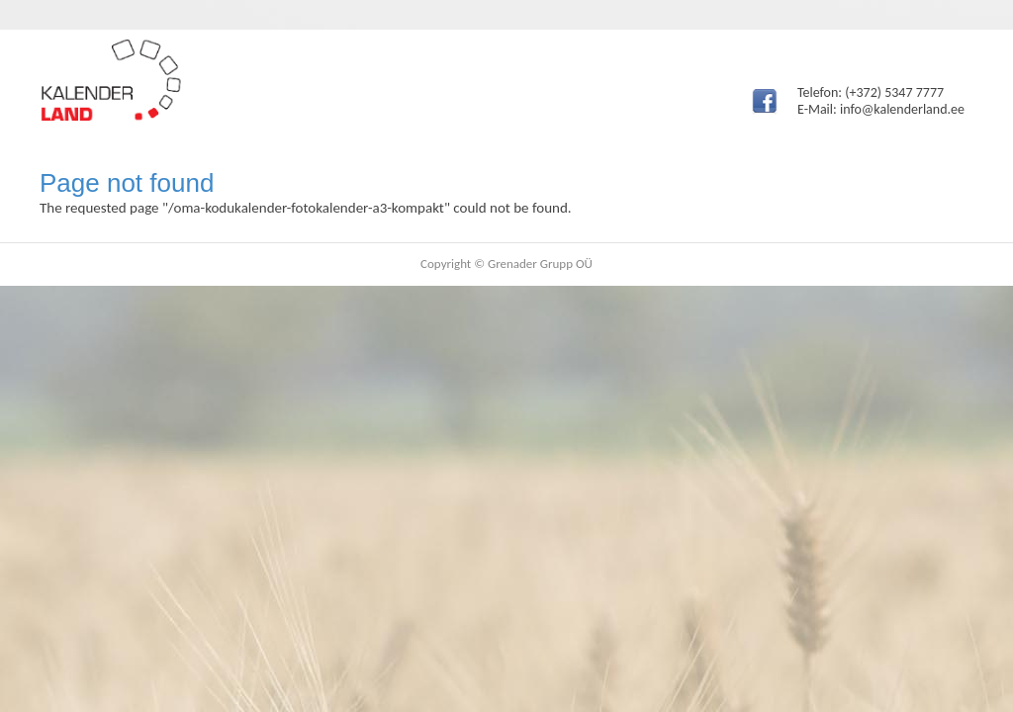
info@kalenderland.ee (902, 109)
